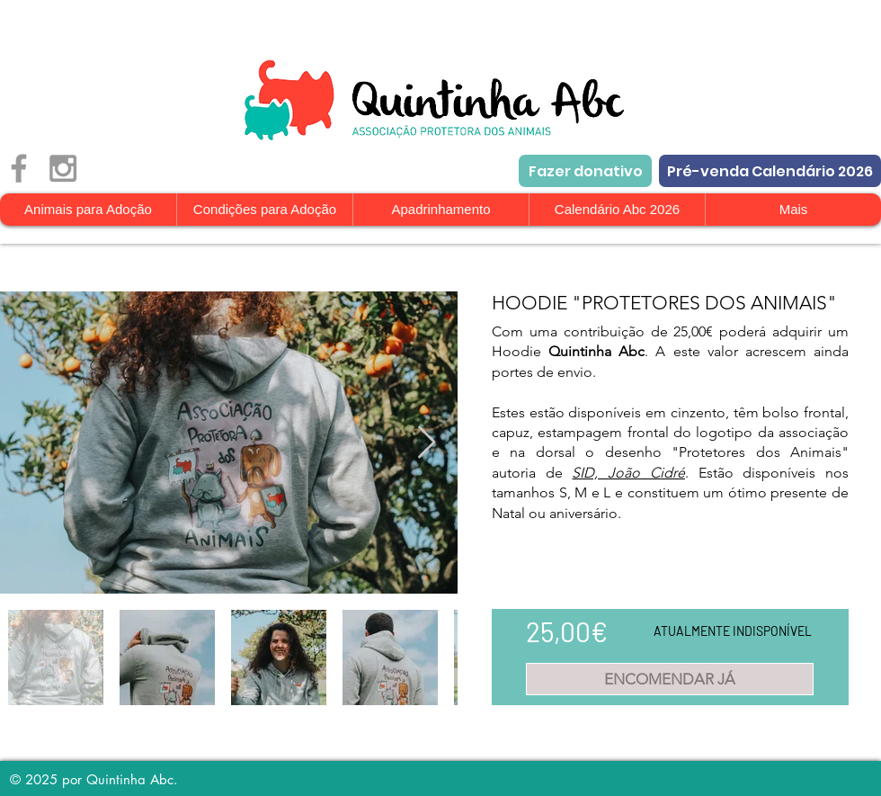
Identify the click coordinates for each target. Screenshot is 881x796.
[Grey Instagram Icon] (63, 168)
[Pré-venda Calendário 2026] (770, 171)
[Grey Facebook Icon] (19, 168)
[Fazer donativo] (585, 171)
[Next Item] (426, 443)
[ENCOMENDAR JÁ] (670, 679)
